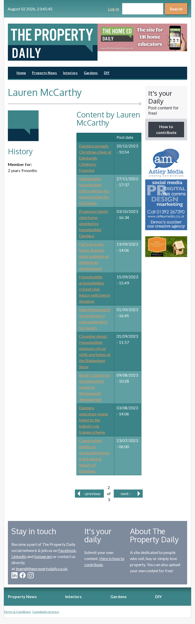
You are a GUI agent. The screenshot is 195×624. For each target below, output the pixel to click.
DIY (106, 73)
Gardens (91, 73)
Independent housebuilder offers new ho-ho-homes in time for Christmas (94, 190)
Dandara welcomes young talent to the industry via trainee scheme (93, 419)
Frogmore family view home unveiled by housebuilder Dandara (93, 223)
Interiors (70, 73)
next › (126, 493)
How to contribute (166, 129)
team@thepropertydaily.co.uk (42, 568)
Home (21, 73)
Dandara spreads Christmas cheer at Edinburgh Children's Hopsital (95, 158)
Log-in (113, 8)
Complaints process (45, 612)
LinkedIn (18, 556)
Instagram (43, 556)
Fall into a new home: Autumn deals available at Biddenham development (94, 256)
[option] (142, 37)
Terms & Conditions (17, 612)
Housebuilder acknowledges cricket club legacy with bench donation (94, 288)
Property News (44, 73)
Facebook (67, 550)
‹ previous (92, 493)
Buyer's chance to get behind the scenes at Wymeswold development (94, 387)
